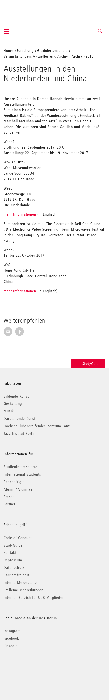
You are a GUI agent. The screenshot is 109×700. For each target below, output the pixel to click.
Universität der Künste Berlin (23, 9)
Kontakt (10, 552)
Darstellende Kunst (20, 418)
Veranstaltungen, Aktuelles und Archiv (36, 56)
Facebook (11, 638)
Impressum (13, 559)
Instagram (12, 630)
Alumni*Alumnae (18, 489)
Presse (9, 496)
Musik (9, 410)
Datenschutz (14, 567)
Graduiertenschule (52, 50)
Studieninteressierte (20, 466)
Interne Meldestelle (20, 582)
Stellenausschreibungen (23, 589)
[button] (100, 31)
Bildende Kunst (16, 396)
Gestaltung (13, 403)
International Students (22, 474)
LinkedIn (11, 645)
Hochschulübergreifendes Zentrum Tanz (37, 425)
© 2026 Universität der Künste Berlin (30, 666)
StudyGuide (88, 363)
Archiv (77, 56)
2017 (90, 56)
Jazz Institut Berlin (19, 433)
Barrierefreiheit (16, 574)
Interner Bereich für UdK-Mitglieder (34, 597)
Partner (9, 503)
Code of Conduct (18, 537)
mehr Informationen (20, 214)
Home (8, 50)
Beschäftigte (14, 481)
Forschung (25, 50)
